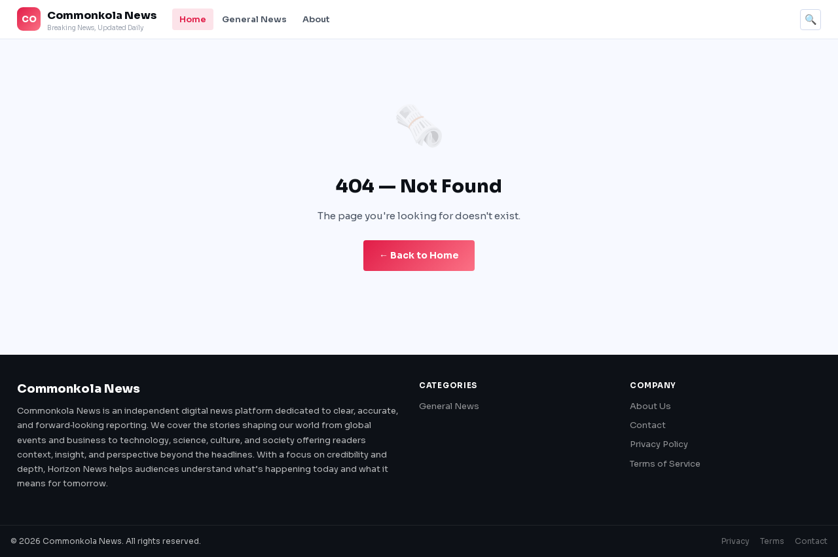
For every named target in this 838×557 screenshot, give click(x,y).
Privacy (735, 541)
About (316, 19)
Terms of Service (665, 463)
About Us (650, 406)
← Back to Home (419, 255)
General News (254, 19)
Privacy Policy (659, 444)
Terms (772, 541)
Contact (648, 425)
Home (192, 19)
